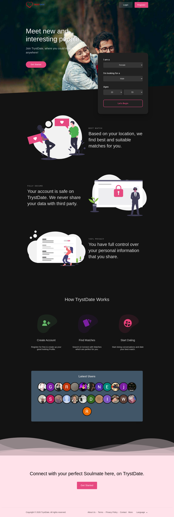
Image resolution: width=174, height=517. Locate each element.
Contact (123, 512)
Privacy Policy (111, 512)
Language (142, 512)
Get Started (36, 64)
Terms (100, 512)
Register (141, 5)
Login (125, 5)
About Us (92, 512)
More (132, 512)
